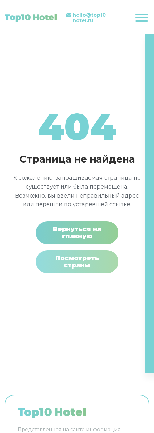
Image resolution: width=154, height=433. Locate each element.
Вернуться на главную (77, 232)
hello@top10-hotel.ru (90, 17)
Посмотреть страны (77, 261)
